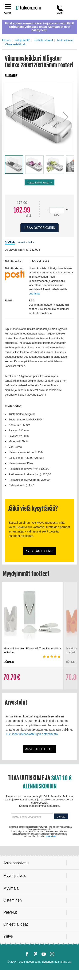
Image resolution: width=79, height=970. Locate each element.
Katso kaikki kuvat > (39, 182)
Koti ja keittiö (22, 40)
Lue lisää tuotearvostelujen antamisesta (32, 734)
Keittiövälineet (65, 40)
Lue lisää (34, 293)
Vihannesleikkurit (15, 44)
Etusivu (6, 40)
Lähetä (61, 816)
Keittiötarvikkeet (43, 40)
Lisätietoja (51, 836)
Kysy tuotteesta (39, 551)
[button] (13, 116)
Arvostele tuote (39, 749)
